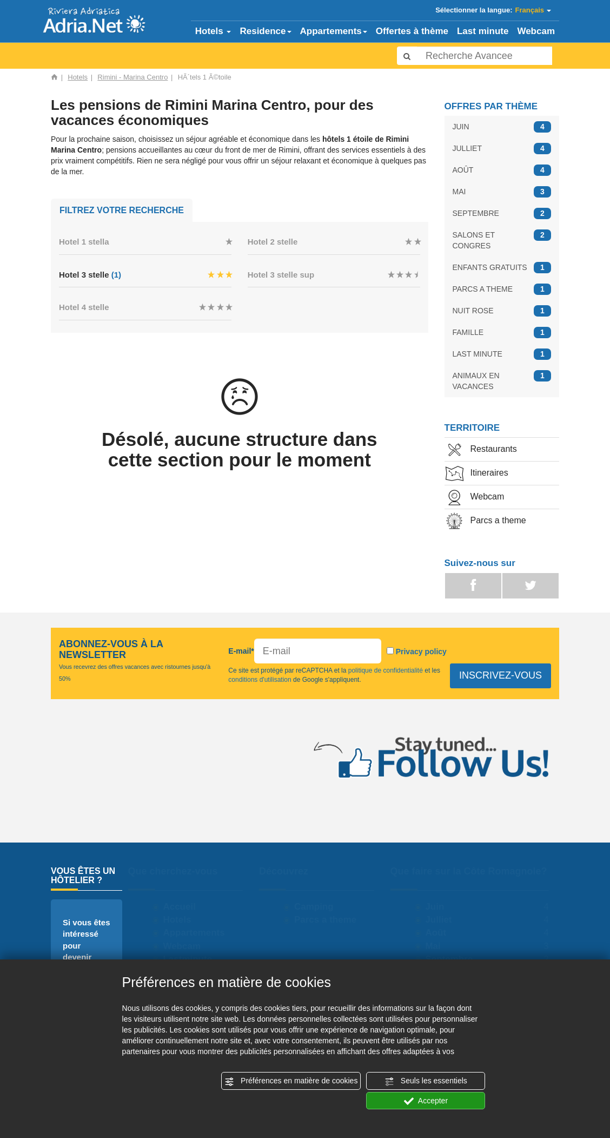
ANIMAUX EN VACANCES (502, 380)
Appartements (333, 31)
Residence (265, 31)
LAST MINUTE (502, 354)
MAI (502, 192)
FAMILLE (502, 332)
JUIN (502, 127)
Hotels (213, 31)
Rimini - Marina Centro (132, 77)
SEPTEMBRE (502, 213)
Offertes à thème (412, 31)
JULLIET (502, 148)
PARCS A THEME (502, 289)
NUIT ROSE (502, 311)
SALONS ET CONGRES (502, 239)
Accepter (426, 1101)
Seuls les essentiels (425, 1081)
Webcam (536, 31)
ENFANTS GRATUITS (502, 267)
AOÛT (502, 170)
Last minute (482, 31)
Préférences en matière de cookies (290, 1081)
